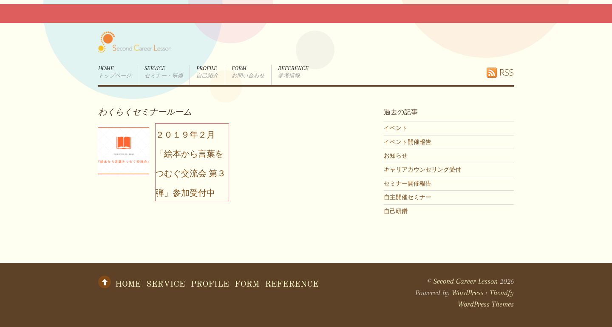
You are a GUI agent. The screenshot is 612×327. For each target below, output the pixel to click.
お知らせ (396, 155)
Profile (207, 72)
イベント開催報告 (407, 141)
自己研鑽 (396, 211)
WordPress (468, 292)
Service (163, 72)
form (248, 72)
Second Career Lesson (466, 281)
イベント (396, 127)
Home (114, 72)
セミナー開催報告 (407, 183)
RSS (506, 72)
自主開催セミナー (407, 197)
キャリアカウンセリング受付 (422, 169)
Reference (293, 72)
